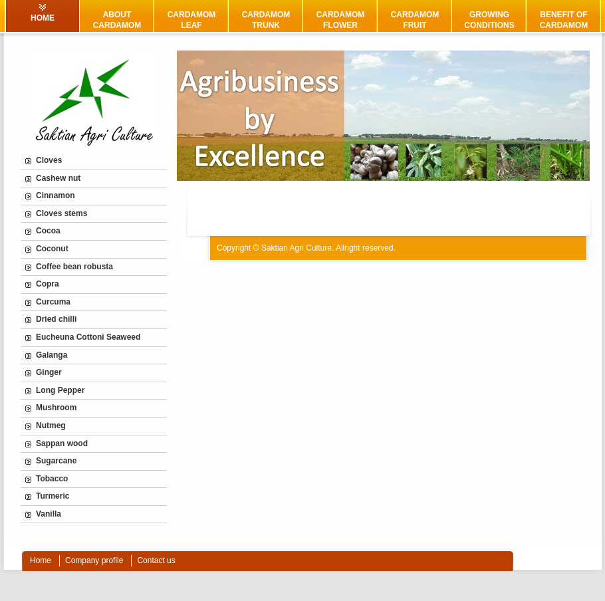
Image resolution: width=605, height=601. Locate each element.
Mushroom (56, 407)
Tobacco (52, 478)
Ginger (49, 372)
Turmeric (52, 496)
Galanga (51, 355)
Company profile (94, 560)
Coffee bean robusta (74, 266)
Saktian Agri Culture (296, 248)
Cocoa (48, 230)
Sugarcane (56, 460)
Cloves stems (61, 213)
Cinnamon (55, 195)
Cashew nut (58, 178)
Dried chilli (56, 319)
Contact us (156, 560)
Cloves (49, 160)
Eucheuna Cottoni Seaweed (88, 337)
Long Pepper (60, 390)
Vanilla (48, 514)
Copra (47, 284)
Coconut (52, 248)
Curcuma (53, 301)
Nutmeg (51, 425)
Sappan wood (62, 443)
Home (40, 560)
